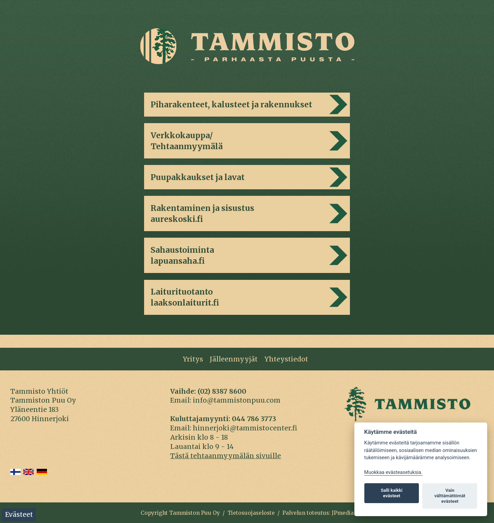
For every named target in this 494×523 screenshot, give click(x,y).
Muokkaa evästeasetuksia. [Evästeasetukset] (393, 472)
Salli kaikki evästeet (391, 493)
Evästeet (19, 514)
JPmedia (343, 513)
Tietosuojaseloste (251, 513)
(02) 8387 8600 (222, 391)
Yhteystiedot (286, 359)
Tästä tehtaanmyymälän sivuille (225, 456)
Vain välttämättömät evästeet (449, 496)
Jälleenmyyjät (234, 359)
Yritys (193, 359)
